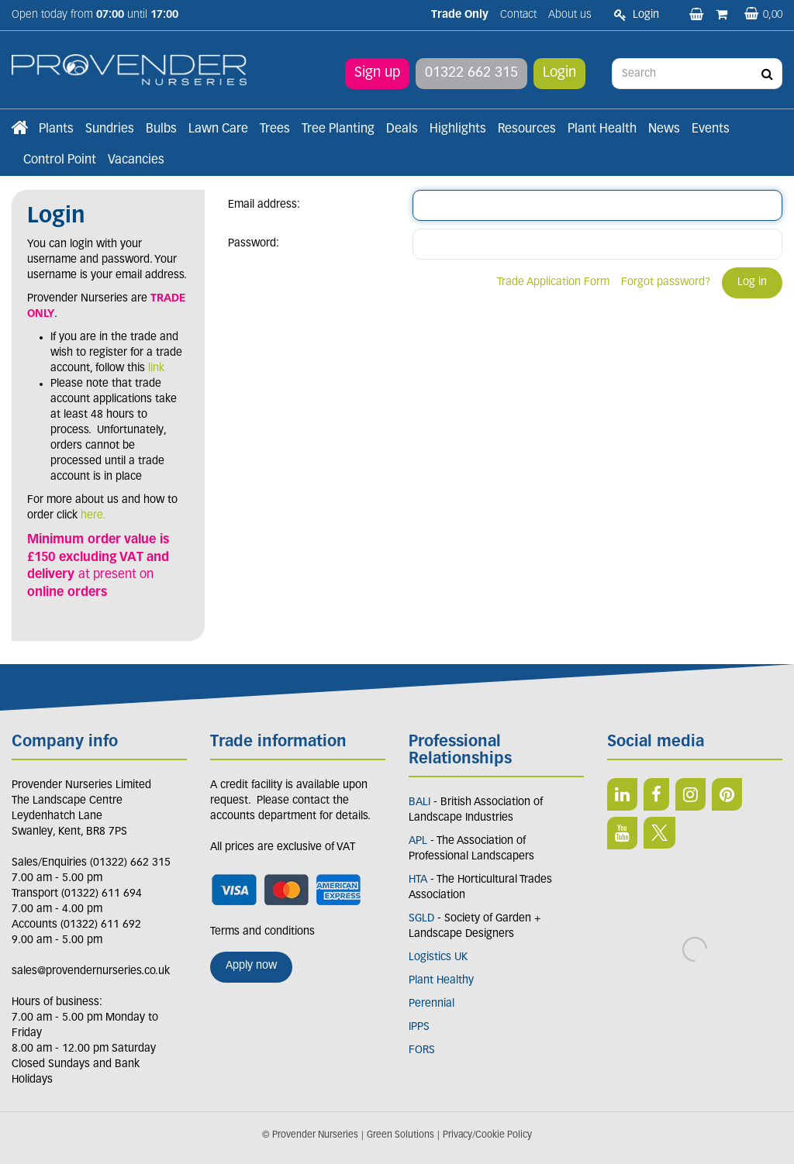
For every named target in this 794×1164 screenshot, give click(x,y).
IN (690, 794)
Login (559, 73)
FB (656, 794)
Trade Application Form (553, 282)
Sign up (377, 73)
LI (622, 794)
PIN (727, 794)
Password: (253, 244)
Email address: (264, 205)
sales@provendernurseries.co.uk (91, 971)
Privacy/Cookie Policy (487, 1135)
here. (93, 516)
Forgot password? (665, 282)
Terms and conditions (262, 932)
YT (622, 833)
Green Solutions (400, 1135)
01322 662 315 (471, 73)
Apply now (251, 966)
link (156, 368)
